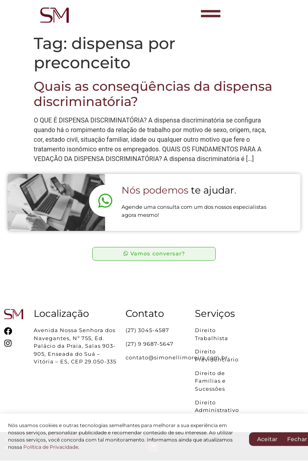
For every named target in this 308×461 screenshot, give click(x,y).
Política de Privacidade (50, 452)
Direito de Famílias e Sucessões (211, 382)
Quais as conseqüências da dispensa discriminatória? (153, 94)
